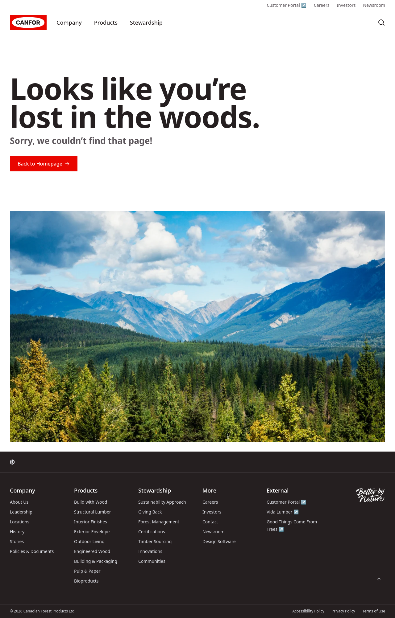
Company (69, 22)
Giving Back (150, 512)
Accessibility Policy (308, 611)
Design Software (219, 541)
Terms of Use (374, 611)
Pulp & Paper (87, 571)
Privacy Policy (343, 611)
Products (106, 22)
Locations (19, 522)
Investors (346, 5)
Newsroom (374, 5)
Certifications (151, 531)
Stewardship (146, 22)
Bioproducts (86, 581)
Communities (151, 561)
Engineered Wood (92, 551)
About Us (19, 502)
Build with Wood (90, 502)
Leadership (21, 512)
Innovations (150, 551)
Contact (210, 522)
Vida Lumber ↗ (283, 512)
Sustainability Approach (162, 502)
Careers (321, 5)
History (17, 531)
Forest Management (158, 522)
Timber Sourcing (155, 541)
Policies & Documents (32, 551)
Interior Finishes (90, 522)
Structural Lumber (92, 512)
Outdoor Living (89, 541)
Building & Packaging (95, 561)
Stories (17, 541)
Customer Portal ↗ (286, 5)
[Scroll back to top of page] (379, 579)
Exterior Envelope (92, 531)
